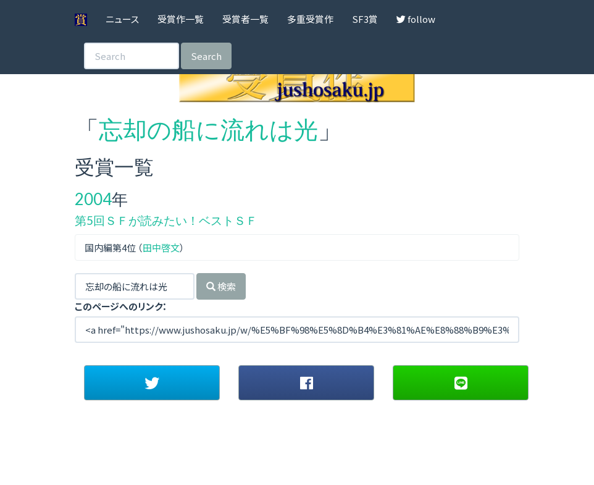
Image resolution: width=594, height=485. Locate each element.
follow (415, 18)
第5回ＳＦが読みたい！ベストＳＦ (166, 220)
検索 (221, 286)
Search (206, 55)
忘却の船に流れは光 (208, 129)
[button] (152, 382)
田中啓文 (161, 247)
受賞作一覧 (180, 18)
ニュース (122, 18)
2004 (93, 199)
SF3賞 (365, 18)
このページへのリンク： (121, 306)
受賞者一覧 (245, 18)
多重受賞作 (310, 18)
